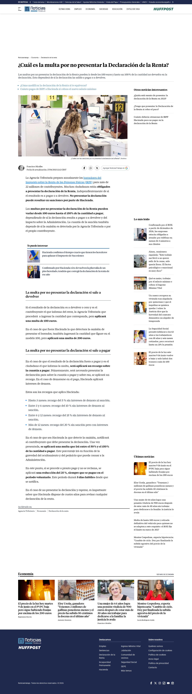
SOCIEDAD (103, 9)
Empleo (102, 646)
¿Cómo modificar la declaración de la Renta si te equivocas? (53, 85)
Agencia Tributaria (26, 511)
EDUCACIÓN (117, 9)
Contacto (152, 667)
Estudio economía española (160, 2)
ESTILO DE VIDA (133, 9)
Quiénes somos (155, 646)
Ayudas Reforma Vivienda (93, 2)
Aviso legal (153, 658)
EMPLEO (77, 9)
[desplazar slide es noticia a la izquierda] (30, 2)
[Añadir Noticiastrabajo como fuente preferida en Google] (115, 168)
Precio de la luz (38, 2)
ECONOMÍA (90, 9)
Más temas (126, 670)
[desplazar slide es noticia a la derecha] (173, 2)
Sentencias (104, 650)
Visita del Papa (112, 2)
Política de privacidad (158, 663)
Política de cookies (157, 654)
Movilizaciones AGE (55, 2)
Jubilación (126, 650)
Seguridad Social (129, 662)
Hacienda (103, 669)
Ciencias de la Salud (73, 2)
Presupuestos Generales (130, 2)
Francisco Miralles (35, 166)
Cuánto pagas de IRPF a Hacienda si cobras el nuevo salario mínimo (58, 89)
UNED (144, 2)
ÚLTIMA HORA (64, 9)
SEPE (123, 666)
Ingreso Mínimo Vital (131, 646)
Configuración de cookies (160, 650)
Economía (41, 511)
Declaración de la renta (58, 511)
